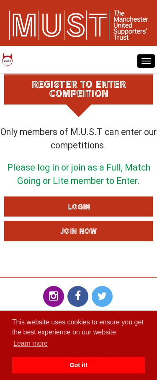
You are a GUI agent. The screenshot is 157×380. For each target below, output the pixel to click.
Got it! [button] (78, 365)
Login (78, 206)
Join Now (78, 231)
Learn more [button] (30, 343)
